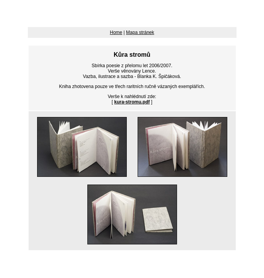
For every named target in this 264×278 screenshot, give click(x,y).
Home (116, 32)
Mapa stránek (140, 32)
